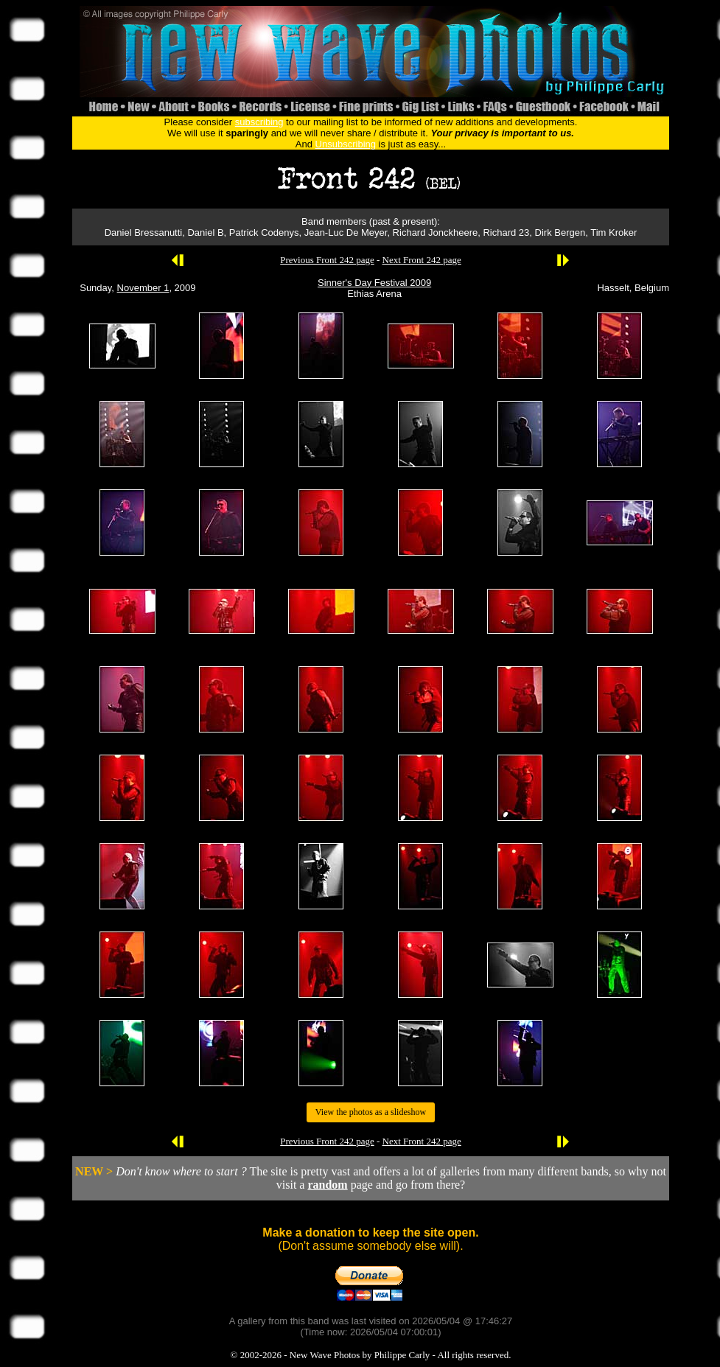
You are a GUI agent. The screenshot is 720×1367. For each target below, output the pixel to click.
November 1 (143, 287)
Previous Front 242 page (327, 259)
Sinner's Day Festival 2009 (374, 282)
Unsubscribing (345, 144)
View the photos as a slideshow (370, 1112)
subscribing (259, 121)
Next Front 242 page (421, 259)
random (327, 1184)
